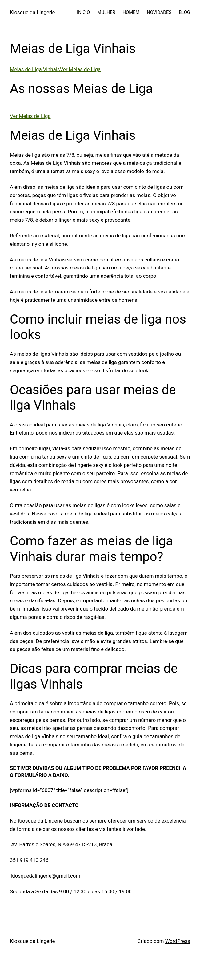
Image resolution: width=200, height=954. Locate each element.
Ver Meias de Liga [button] (30, 116)
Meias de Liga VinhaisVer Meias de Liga (55, 69)
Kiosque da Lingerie (32, 12)
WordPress (177, 941)
